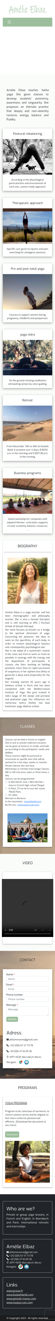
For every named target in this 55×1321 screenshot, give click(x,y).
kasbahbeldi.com (32, 801)
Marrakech (42, 1218)
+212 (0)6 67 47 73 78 (21, 1045)
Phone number (14, 994)
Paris (16, 1222)
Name (10, 974)
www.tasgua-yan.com (28, 804)
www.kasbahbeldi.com (19, 1294)
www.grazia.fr (14, 1291)
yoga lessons (36, 1214)
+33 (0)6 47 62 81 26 (20, 1051)
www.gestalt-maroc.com (21, 1298)
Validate (12, 1019)
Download (12, 1134)
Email (10, 984)
